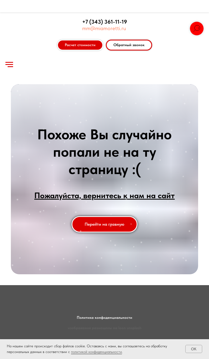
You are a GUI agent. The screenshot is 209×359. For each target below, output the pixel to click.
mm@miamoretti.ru (104, 28)
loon (122, 328)
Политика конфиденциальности (104, 317)
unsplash (134, 328)
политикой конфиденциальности (96, 351)
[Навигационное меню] (9, 64)
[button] (129, 45)
